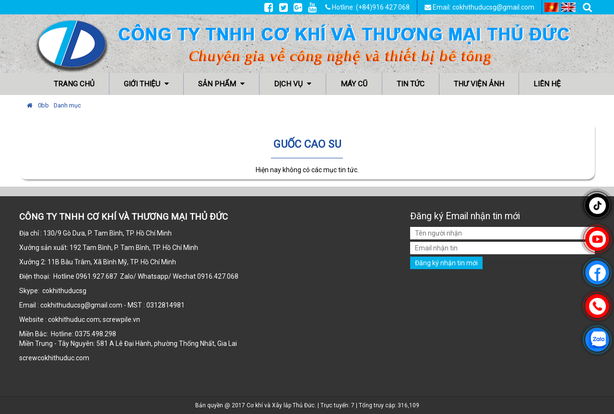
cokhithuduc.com (64, 358)
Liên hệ (547, 84)
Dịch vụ (292, 84)
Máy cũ (354, 84)
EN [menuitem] (568, 7)
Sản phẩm (221, 84)
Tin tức (411, 84)
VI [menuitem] (551, 7)
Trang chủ (74, 84)
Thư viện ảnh (479, 84)
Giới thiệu (146, 84)
